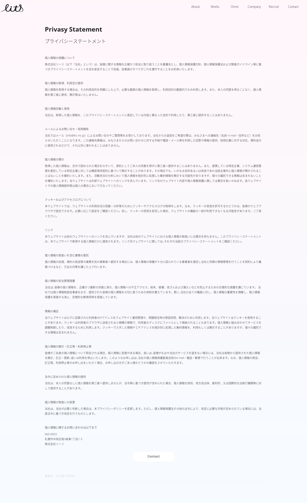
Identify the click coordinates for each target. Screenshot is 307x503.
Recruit (274, 7)
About (195, 7)
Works (215, 7)
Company (254, 7)
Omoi (234, 7)
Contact (293, 7)
